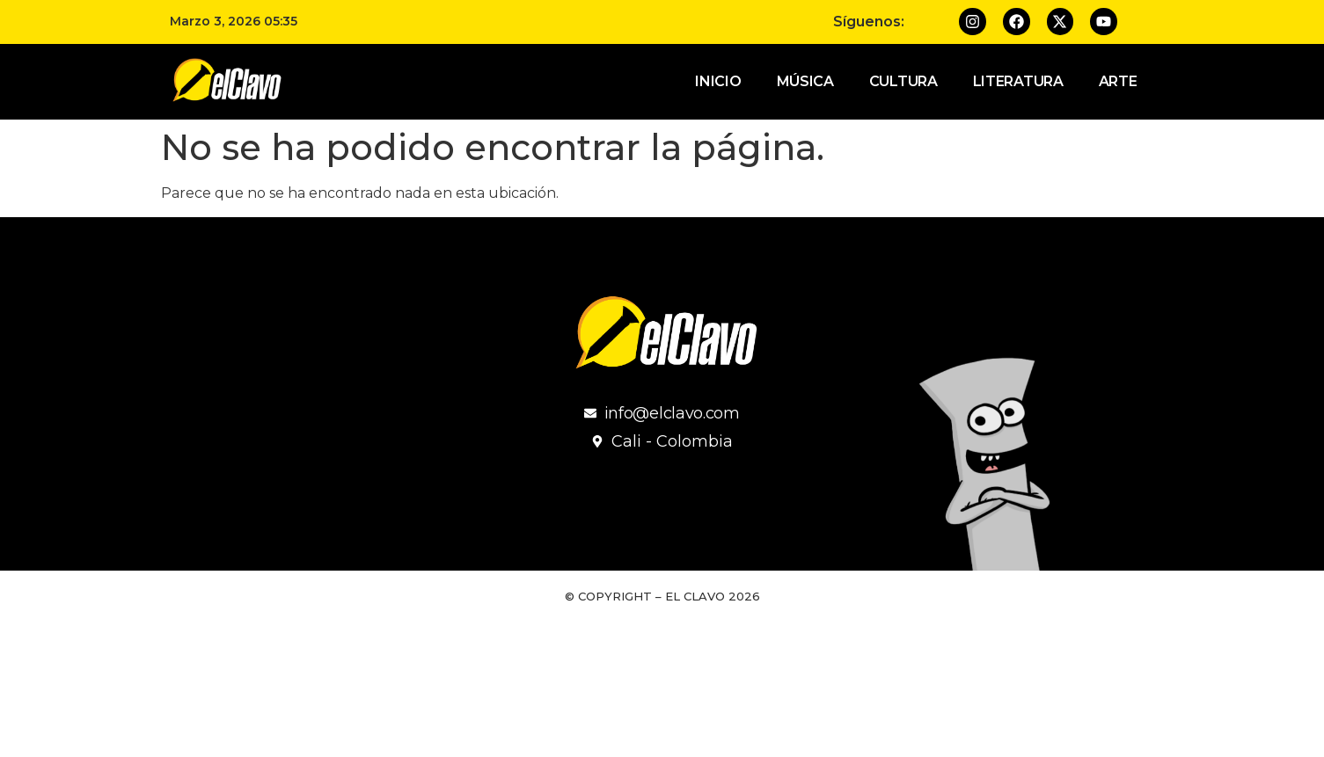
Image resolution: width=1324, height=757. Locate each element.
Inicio (718, 81)
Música (805, 81)
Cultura (903, 81)
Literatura (1018, 81)
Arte (1118, 81)
